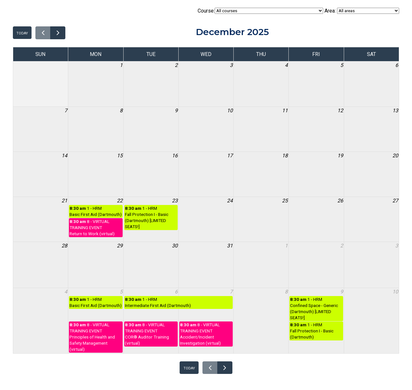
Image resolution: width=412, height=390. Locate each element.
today (22, 33)
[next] (57, 32)
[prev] (43, 32)
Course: (260, 11)
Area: (361, 11)
